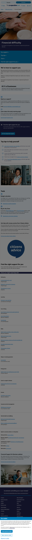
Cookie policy (12, 528)
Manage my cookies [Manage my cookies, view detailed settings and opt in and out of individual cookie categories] (5, 538)
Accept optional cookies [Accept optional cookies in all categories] (7, 531)
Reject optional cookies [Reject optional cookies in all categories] (6, 535)
